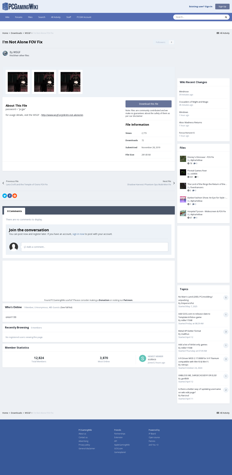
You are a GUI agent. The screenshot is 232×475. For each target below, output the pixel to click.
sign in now (78, 233)
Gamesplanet (120, 452)
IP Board (152, 433)
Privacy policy (84, 444)
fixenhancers (196, 187)
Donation (104, 300)
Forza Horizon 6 (186, 132)
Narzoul (185, 395)
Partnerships (119, 433)
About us (82, 433)
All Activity (56, 17)
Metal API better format (189, 330)
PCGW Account (84, 17)
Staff (68, 17)
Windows (183, 112)
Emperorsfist (187, 303)
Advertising (83, 441)
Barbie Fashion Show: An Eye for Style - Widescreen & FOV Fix (207, 197)
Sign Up (222, 6)
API (115, 441)
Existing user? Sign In (200, 6)
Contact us (83, 437)
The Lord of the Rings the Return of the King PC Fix (206, 184)
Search (41, 17)
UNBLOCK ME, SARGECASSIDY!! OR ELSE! (197, 375)
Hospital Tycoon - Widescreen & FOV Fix (207, 211)
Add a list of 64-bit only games (192, 344)
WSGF (16, 52)
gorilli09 (185, 378)
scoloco (152, 359)
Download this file (148, 103)
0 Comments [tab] (14, 211)
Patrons (152, 441)
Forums (18, 17)
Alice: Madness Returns (190, 122)
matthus (185, 333)
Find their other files (19, 55)
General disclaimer (87, 448)
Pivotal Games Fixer (197, 170)
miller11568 (186, 320)
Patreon (128, 300)
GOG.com (118, 448)
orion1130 (11, 317)
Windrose (184, 91)
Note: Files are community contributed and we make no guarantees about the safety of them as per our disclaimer (148, 113)
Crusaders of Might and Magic (193, 101)
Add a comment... (34, 246)
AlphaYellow (196, 160)
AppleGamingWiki (122, 444)
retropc (184, 364)
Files (30, 17)
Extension (118, 437)
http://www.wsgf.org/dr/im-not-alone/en (62, 114)
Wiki (7, 17)
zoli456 (193, 173)
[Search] (191, 17)
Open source (154, 437)
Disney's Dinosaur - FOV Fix (201, 157)
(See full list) (66, 307)
